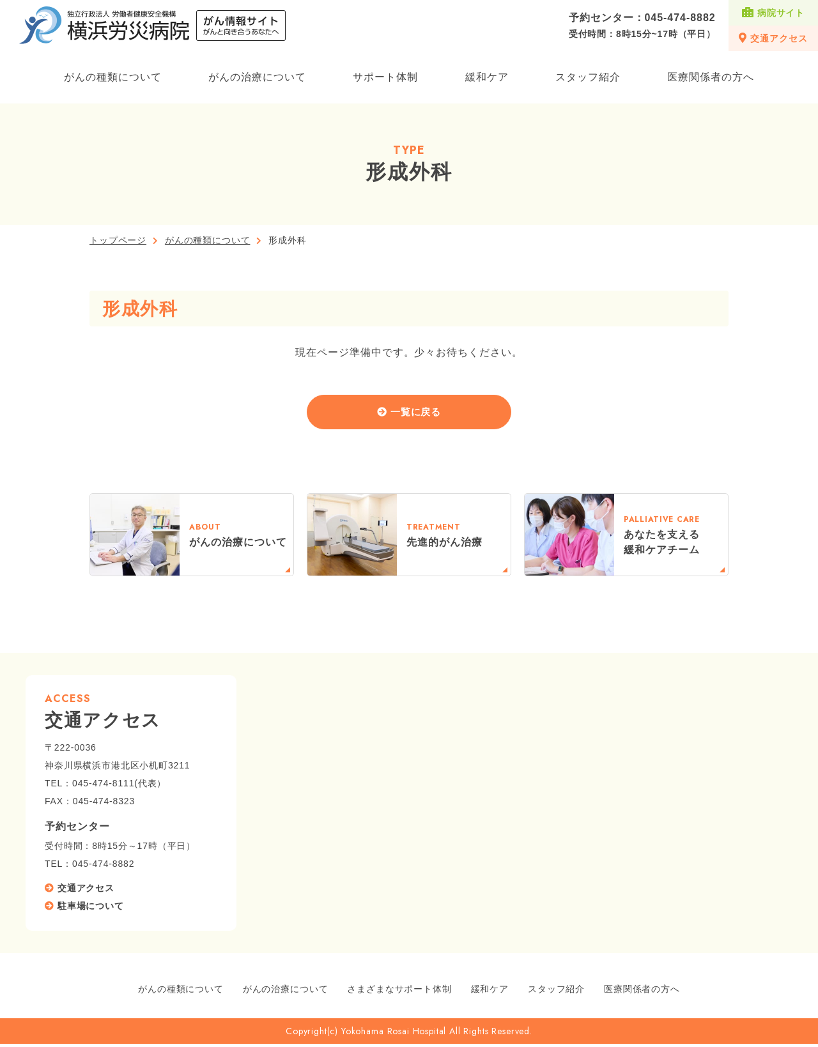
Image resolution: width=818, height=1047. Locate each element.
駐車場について (91, 909)
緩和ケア (487, 77)
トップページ (117, 240)
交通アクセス (773, 38)
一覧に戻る (416, 413)
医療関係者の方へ (710, 77)
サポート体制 (385, 77)
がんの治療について (257, 77)
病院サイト (773, 12)
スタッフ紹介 (588, 77)
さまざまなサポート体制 (399, 992)
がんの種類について (113, 77)
